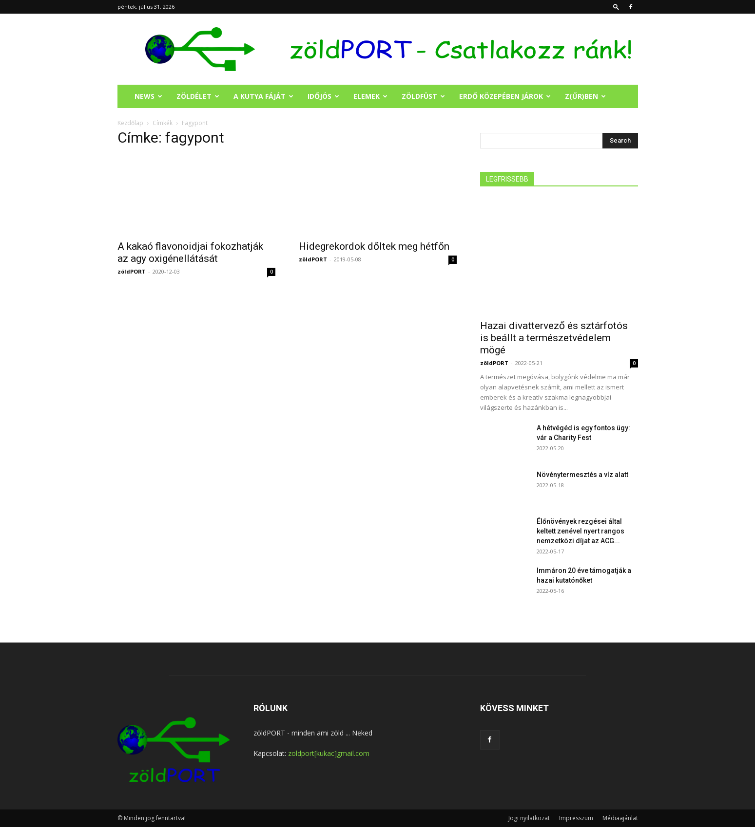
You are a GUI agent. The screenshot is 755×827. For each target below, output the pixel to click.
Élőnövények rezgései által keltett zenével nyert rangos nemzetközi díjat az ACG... (580, 531)
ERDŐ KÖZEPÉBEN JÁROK (505, 96)
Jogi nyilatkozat (529, 818)
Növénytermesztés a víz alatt (582, 474)
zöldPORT (131, 271)
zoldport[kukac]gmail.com (328, 753)
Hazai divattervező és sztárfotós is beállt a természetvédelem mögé (554, 338)
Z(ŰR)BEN (585, 96)
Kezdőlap (130, 123)
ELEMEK (370, 96)
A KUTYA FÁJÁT (263, 96)
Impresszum (576, 818)
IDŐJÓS (323, 96)
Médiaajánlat (620, 818)
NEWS (148, 96)
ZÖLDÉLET (197, 96)
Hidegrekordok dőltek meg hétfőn (374, 246)
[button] (616, 6)
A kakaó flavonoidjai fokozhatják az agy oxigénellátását (190, 252)
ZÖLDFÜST (423, 96)
